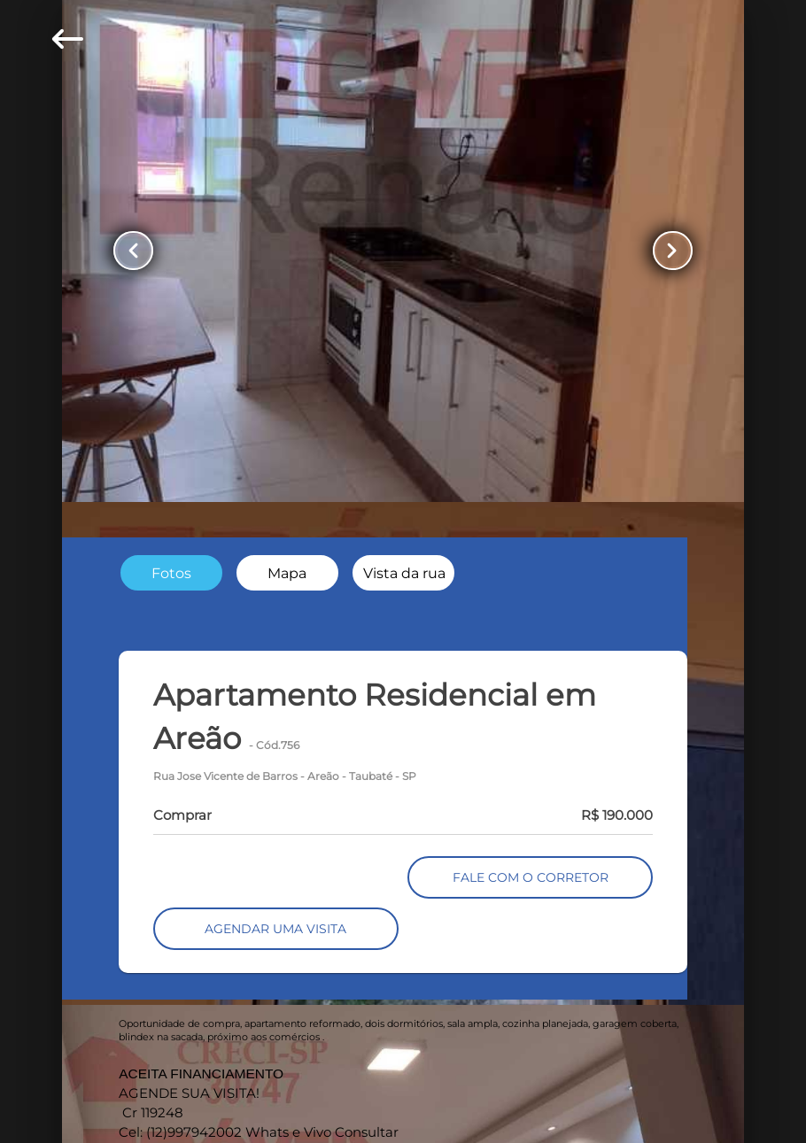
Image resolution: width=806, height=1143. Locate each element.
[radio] (171, 573)
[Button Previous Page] (135, 250)
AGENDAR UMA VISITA (275, 929)
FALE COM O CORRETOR (530, 877)
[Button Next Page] (671, 250)
